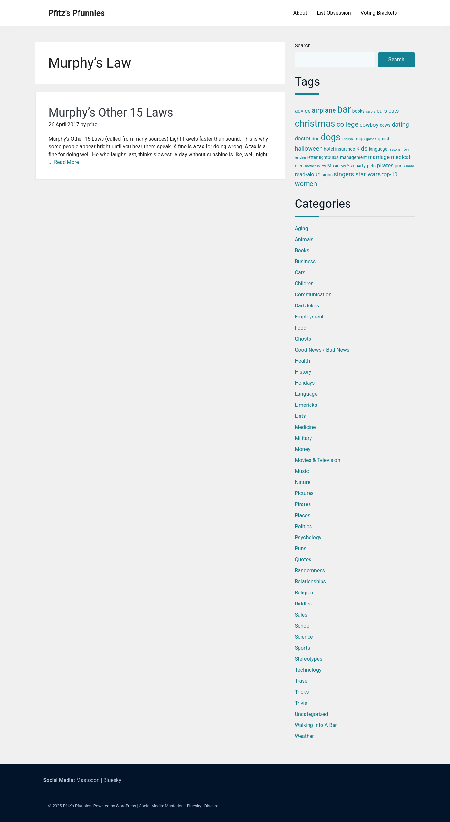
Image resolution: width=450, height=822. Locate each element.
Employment (309, 317)
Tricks (302, 692)
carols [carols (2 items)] (370, 111)
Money (302, 449)
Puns (301, 548)
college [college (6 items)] (348, 124)
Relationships (310, 582)
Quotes (303, 559)
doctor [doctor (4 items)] (302, 138)
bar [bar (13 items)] (344, 109)
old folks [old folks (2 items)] (347, 166)
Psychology (308, 537)
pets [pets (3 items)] (371, 165)
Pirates (303, 504)
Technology (308, 670)
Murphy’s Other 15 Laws (111, 112)
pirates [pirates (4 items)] (385, 165)
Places (302, 515)
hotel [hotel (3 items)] (329, 149)
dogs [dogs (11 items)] (331, 137)
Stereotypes (308, 659)
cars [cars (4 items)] (382, 110)
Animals (304, 239)
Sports (302, 648)
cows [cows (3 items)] (385, 125)
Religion (304, 593)
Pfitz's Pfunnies (76, 13)
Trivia (301, 703)
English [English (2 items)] (347, 139)
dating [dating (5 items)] (400, 124)
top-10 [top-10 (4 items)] (389, 174)
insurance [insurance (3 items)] (345, 149)
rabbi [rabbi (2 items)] (410, 166)
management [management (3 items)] (353, 157)
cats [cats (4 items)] (393, 110)
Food (301, 328)
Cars (300, 272)
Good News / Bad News (322, 350)
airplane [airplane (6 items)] (324, 110)
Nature (302, 482)
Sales (301, 615)
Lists (300, 416)
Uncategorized (311, 714)
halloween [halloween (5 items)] (309, 148)
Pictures (304, 493)
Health (302, 361)
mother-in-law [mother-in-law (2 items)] (315, 166)
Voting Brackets (379, 13)
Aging (301, 228)
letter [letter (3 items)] (312, 157)
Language (306, 394)
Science (304, 637)
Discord (211, 805)
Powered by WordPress (114, 805)
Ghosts (303, 339)
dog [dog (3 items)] (316, 138)
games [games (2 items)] (371, 139)
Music (302, 471)
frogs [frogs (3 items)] (359, 138)
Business (305, 261)
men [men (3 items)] (299, 165)
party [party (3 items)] (360, 165)
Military (303, 438)
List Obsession (334, 13)
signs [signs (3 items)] (327, 174)
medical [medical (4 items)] (400, 157)
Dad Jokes (307, 306)
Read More (66, 162)
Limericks (306, 405)
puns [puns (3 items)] (400, 165)
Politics (303, 526)
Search (303, 46)
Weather (304, 736)
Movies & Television (317, 460)
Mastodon (88, 780)
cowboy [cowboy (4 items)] (369, 124)
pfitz (92, 124)
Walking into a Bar (316, 725)
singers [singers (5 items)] (344, 174)
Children (304, 283)
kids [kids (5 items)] (362, 148)
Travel (302, 681)
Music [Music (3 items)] (333, 165)
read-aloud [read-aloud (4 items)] (308, 174)
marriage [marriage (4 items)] (379, 157)
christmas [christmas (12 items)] (315, 123)
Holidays (305, 383)
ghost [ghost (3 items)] (383, 138)
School (303, 626)
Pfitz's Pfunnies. (77, 805)
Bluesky (112, 780)
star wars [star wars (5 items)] (368, 174)
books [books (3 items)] (358, 111)
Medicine (305, 427)
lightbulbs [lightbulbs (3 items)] (329, 157)
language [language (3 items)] (378, 149)
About (300, 13)
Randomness (310, 570)
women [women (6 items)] (306, 184)
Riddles (303, 604)
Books (302, 250)
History (303, 372)
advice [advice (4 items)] (302, 110)
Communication (313, 295)
